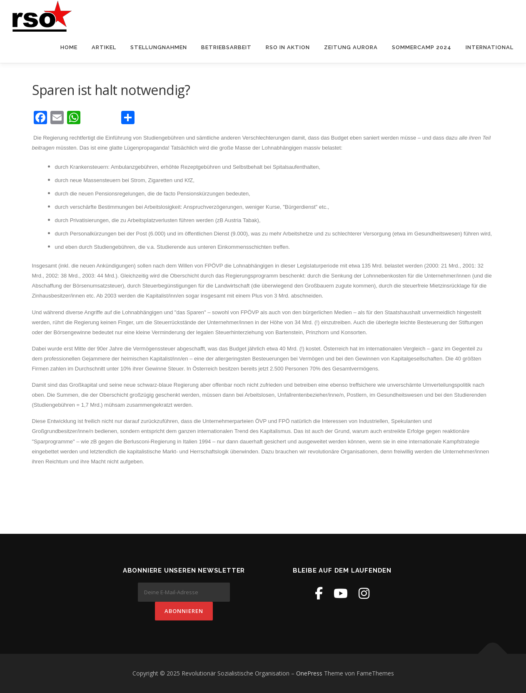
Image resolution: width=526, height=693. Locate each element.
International (490, 47)
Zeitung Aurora (351, 47)
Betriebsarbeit (226, 47)
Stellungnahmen (158, 47)
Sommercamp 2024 (421, 47)
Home (68, 47)
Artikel (104, 47)
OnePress (309, 673)
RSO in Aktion (288, 47)
